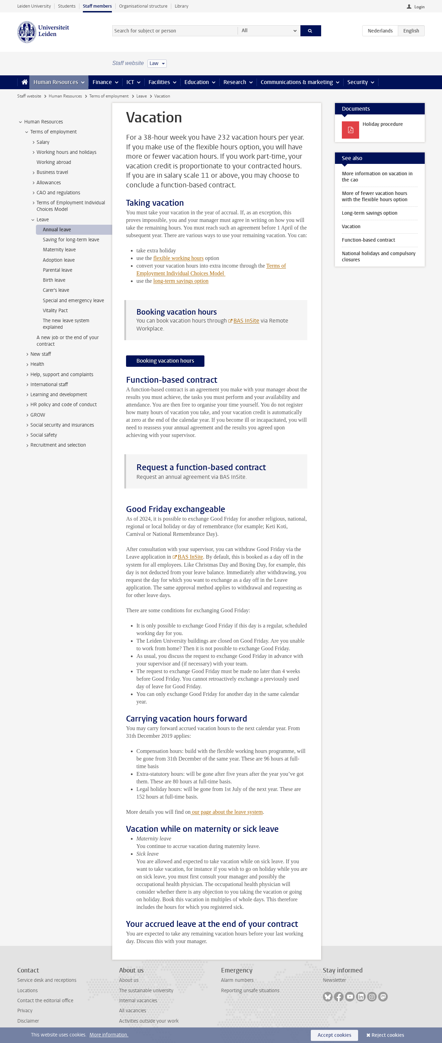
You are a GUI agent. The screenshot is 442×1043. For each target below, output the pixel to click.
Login (419, 7)
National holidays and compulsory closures (378, 256)
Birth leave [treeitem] (54, 280)
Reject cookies (388, 1035)
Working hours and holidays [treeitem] (63, 152)
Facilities (159, 82)
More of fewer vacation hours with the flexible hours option (374, 196)
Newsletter (334, 980)
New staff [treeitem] (37, 354)
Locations (27, 990)
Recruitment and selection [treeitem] (55, 445)
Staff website (29, 96)
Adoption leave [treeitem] (59, 260)
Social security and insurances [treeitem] (59, 425)
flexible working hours (178, 258)
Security (357, 82)
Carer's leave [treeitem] (56, 290)
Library (181, 6)
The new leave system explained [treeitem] (66, 323)
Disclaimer (28, 1021)
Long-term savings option (369, 213)
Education (196, 82)
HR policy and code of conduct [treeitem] (60, 404)
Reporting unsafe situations (250, 990)
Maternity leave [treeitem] (59, 249)
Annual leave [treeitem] (57, 229)
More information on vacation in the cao (377, 176)
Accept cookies (334, 1035)
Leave (141, 96)
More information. (108, 1035)
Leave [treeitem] (39, 219)
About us (128, 980)
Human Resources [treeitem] (40, 122)
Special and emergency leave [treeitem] (73, 300)
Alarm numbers (237, 980)
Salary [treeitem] (39, 142)
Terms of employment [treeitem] (50, 132)
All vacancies (132, 1010)
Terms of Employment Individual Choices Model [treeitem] (67, 206)
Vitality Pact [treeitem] (55, 310)
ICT (130, 82)
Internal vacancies (138, 1000)
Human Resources (55, 82)
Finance (102, 82)
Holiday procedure (383, 124)
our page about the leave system (227, 812)
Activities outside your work (149, 1021)
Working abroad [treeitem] (54, 162)
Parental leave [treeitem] (57, 270)
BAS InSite (246, 320)
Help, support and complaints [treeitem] (58, 374)
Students (67, 6)
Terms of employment (108, 96)
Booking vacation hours (165, 360)
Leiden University (34, 6)
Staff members (97, 6)
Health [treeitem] (34, 364)
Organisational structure (143, 6)
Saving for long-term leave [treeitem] (71, 239)
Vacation (351, 226)
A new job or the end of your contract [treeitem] (68, 340)
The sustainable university (146, 990)
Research (234, 82)
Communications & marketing (297, 82)
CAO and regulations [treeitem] (55, 192)
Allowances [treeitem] (45, 182)
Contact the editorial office (45, 1000)
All (245, 30)
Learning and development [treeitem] (55, 394)
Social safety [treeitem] (40, 435)
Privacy (24, 1010)
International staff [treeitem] (46, 384)
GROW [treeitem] (34, 415)
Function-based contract (368, 240)
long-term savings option (181, 281)
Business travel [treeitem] (49, 172)
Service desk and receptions (46, 980)
